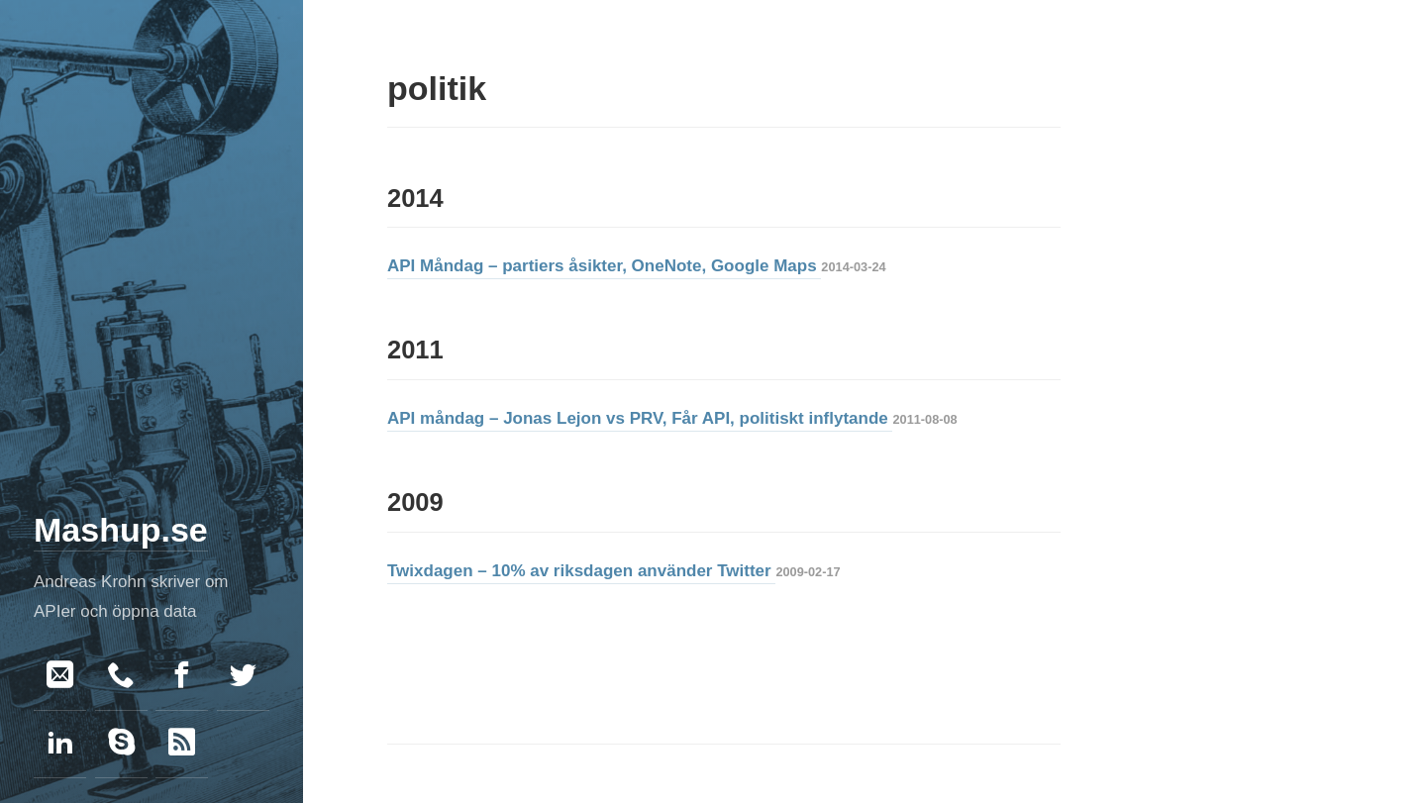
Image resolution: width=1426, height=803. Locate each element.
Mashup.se (121, 530)
